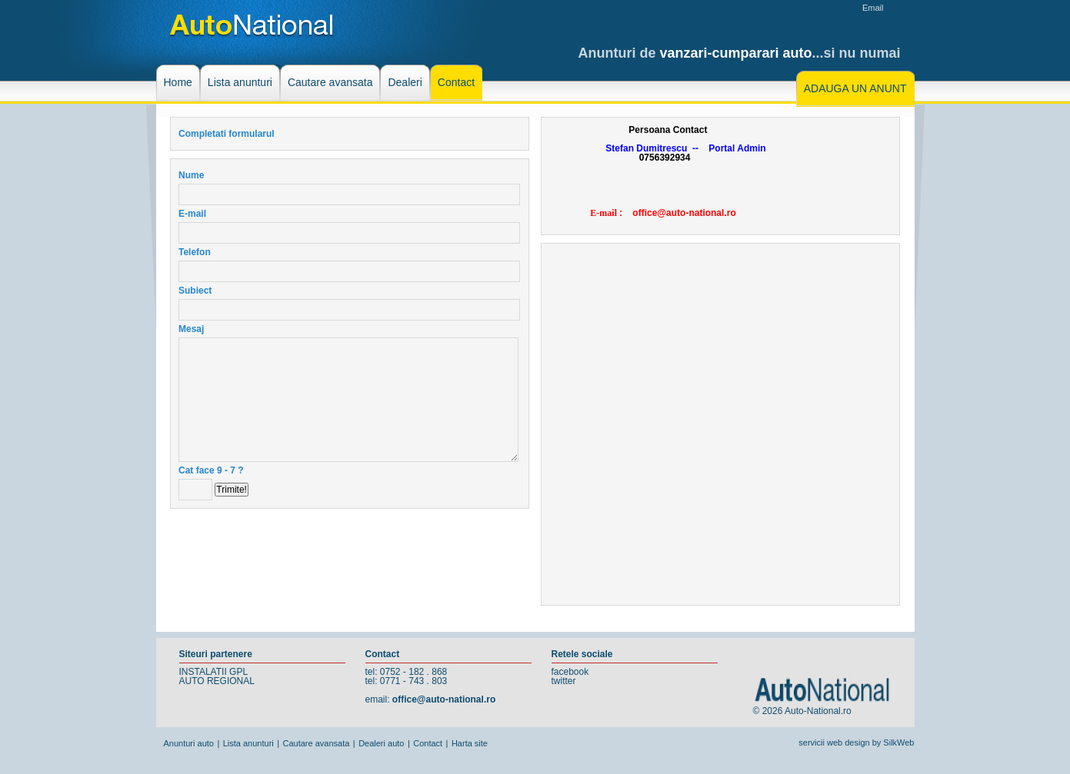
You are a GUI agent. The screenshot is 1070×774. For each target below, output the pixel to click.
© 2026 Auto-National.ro (802, 711)
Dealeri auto (381, 743)
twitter (564, 681)
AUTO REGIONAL (217, 681)
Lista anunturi (248, 743)
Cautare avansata (316, 743)
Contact (427, 743)
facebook (570, 671)
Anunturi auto (189, 743)
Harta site (470, 743)
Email (873, 7)
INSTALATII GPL (213, 671)
